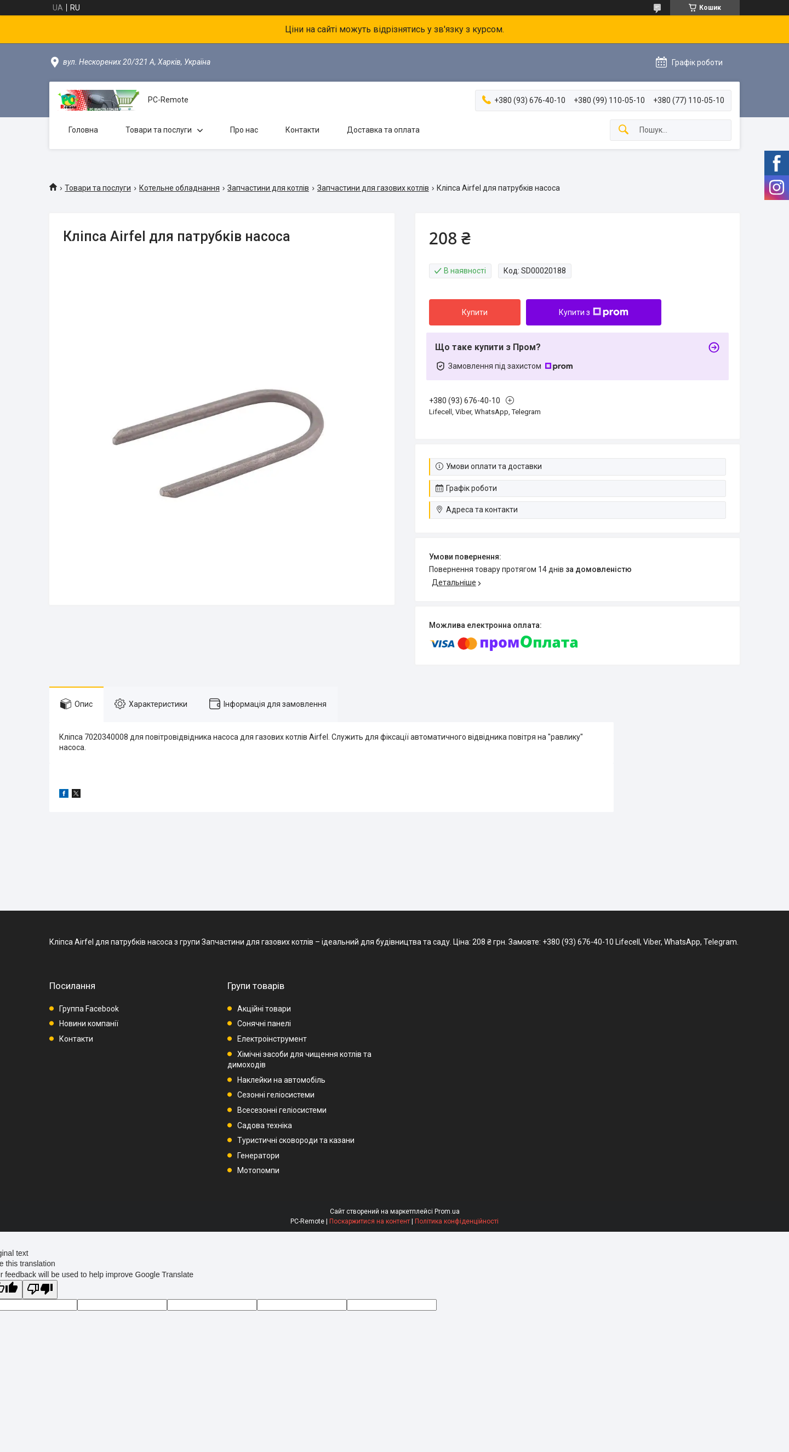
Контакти (302, 129)
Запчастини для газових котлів (373, 188)
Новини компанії (88, 1023)
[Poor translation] (40, 1289)
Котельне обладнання (179, 188)
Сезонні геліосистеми (276, 1094)
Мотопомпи (258, 1170)
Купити (475, 312)
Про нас (244, 129)
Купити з (593, 312)
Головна (83, 129)
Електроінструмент (272, 1038)
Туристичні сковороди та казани (296, 1140)
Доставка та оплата (383, 129)
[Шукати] (623, 130)
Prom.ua (447, 1211)
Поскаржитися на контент (369, 1221)
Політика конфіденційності (457, 1221)
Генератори (258, 1155)
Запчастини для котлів (268, 188)
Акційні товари (264, 1008)
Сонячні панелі (264, 1023)
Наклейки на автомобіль (281, 1080)
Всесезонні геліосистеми (282, 1110)
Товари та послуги (158, 129)
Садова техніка (264, 1125)
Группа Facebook (89, 1008)
